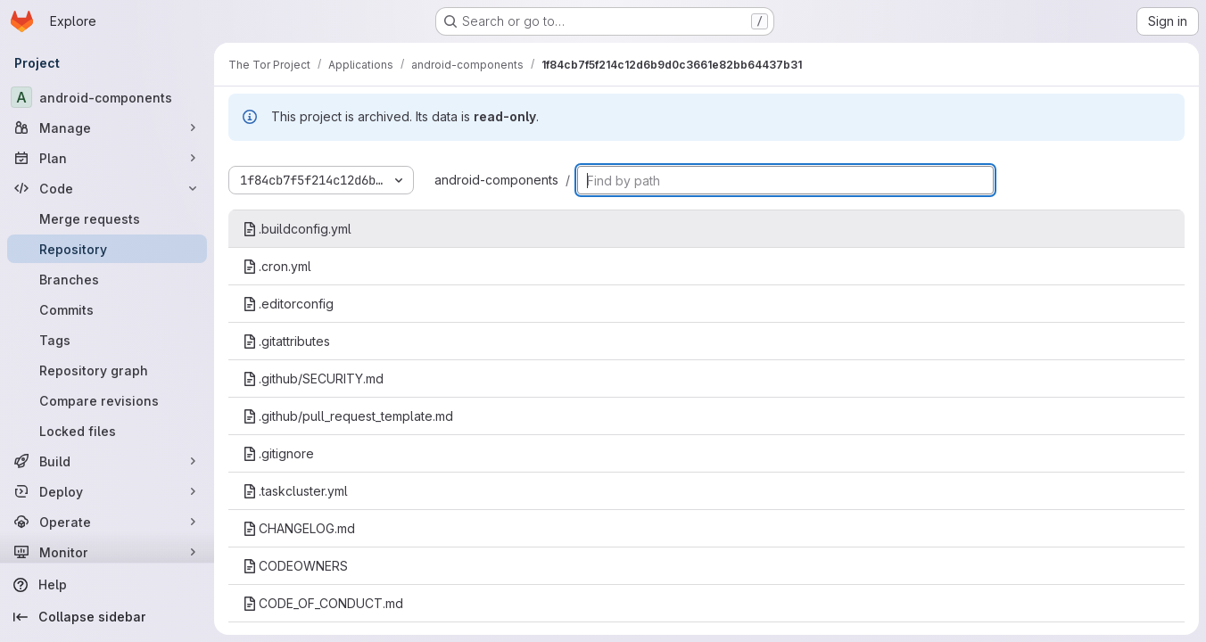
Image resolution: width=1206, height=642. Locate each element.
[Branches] (107, 279)
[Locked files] (107, 430)
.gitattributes (286, 341)
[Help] (107, 585)
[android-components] (107, 97)
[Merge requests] (107, 218)
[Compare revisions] (107, 400)
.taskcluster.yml (295, 490)
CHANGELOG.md (299, 528)
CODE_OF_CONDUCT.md (323, 603)
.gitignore (278, 453)
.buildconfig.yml (297, 228)
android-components (496, 179)
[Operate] (107, 521)
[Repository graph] (107, 370)
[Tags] (107, 339)
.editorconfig (288, 303)
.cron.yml (277, 266)
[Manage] (107, 127)
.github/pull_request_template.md (348, 416)
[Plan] (107, 158)
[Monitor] (107, 552)
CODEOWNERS (295, 565)
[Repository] (107, 249)
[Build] (107, 461)
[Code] (107, 188)
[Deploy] (107, 491)
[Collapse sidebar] (107, 617)
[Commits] (107, 309)
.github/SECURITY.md (313, 378)
